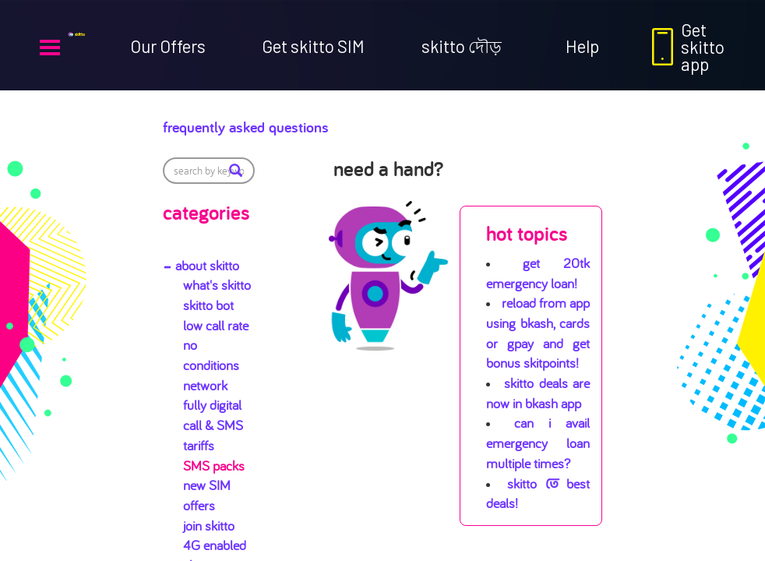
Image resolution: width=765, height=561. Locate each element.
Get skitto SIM (313, 46)
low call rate (216, 325)
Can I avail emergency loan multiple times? (538, 442)
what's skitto (217, 285)
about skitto (207, 265)
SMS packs (214, 466)
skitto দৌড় (461, 46)
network (205, 385)
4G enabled (214, 545)
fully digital (212, 405)
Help (582, 46)
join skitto (208, 526)
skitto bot (208, 305)
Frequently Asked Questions (296, 123)
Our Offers (168, 46)
